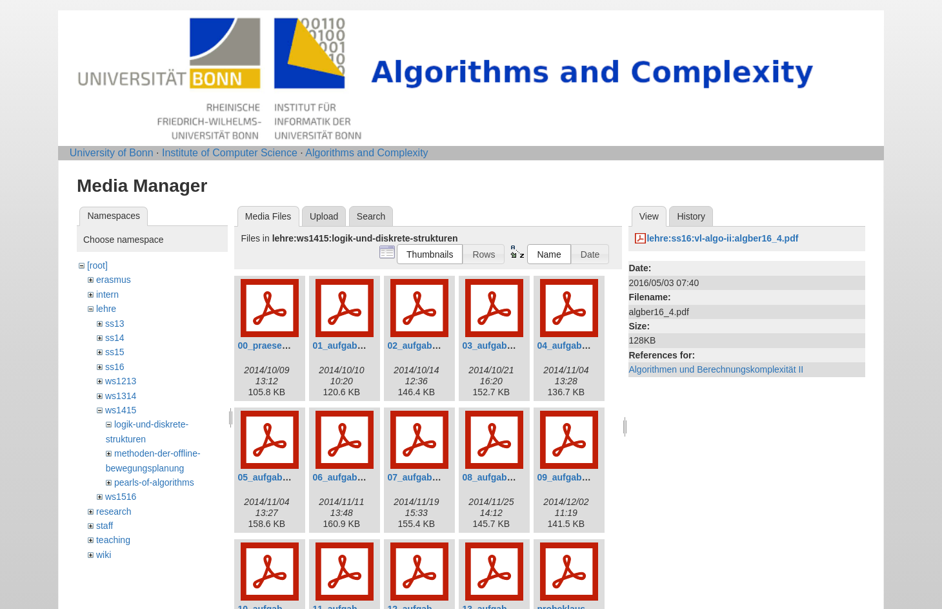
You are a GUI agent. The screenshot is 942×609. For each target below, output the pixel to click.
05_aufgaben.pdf (273, 477)
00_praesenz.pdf (272, 345)
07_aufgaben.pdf (423, 477)
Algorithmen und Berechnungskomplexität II (715, 369)
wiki (103, 555)
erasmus (113, 279)
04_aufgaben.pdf (572, 345)
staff (104, 526)
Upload (324, 216)
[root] (97, 265)
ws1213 (120, 381)
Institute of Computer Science (229, 152)
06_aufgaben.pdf (348, 477)
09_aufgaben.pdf (572, 477)
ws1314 (120, 396)
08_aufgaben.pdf (498, 477)
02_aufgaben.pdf (423, 345)
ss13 (115, 323)
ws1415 (120, 410)
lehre (106, 309)
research (113, 511)
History (691, 216)
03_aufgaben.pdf (498, 345)
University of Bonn (112, 152)
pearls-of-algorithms (154, 482)
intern (107, 294)
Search (371, 216)
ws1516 (120, 496)
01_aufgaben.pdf (348, 345)
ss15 (115, 352)
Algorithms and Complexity (366, 152)
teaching (113, 540)
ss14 (115, 338)
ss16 (115, 367)
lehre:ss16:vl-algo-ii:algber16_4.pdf (722, 238)
